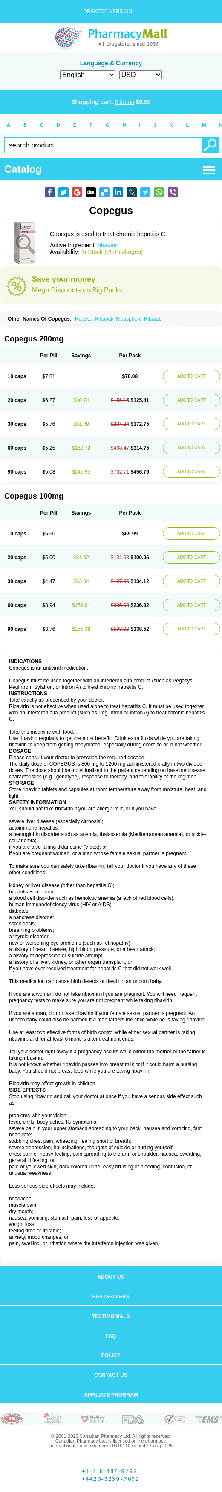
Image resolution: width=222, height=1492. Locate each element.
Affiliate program (111, 1395)
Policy (111, 1356)
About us (111, 1277)
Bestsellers (110, 1297)
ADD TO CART (191, 376)
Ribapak (104, 319)
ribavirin (108, 245)
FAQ (111, 1336)
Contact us (110, 1375)
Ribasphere (128, 319)
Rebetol (83, 319)
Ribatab (152, 319)
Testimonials (111, 1316)
